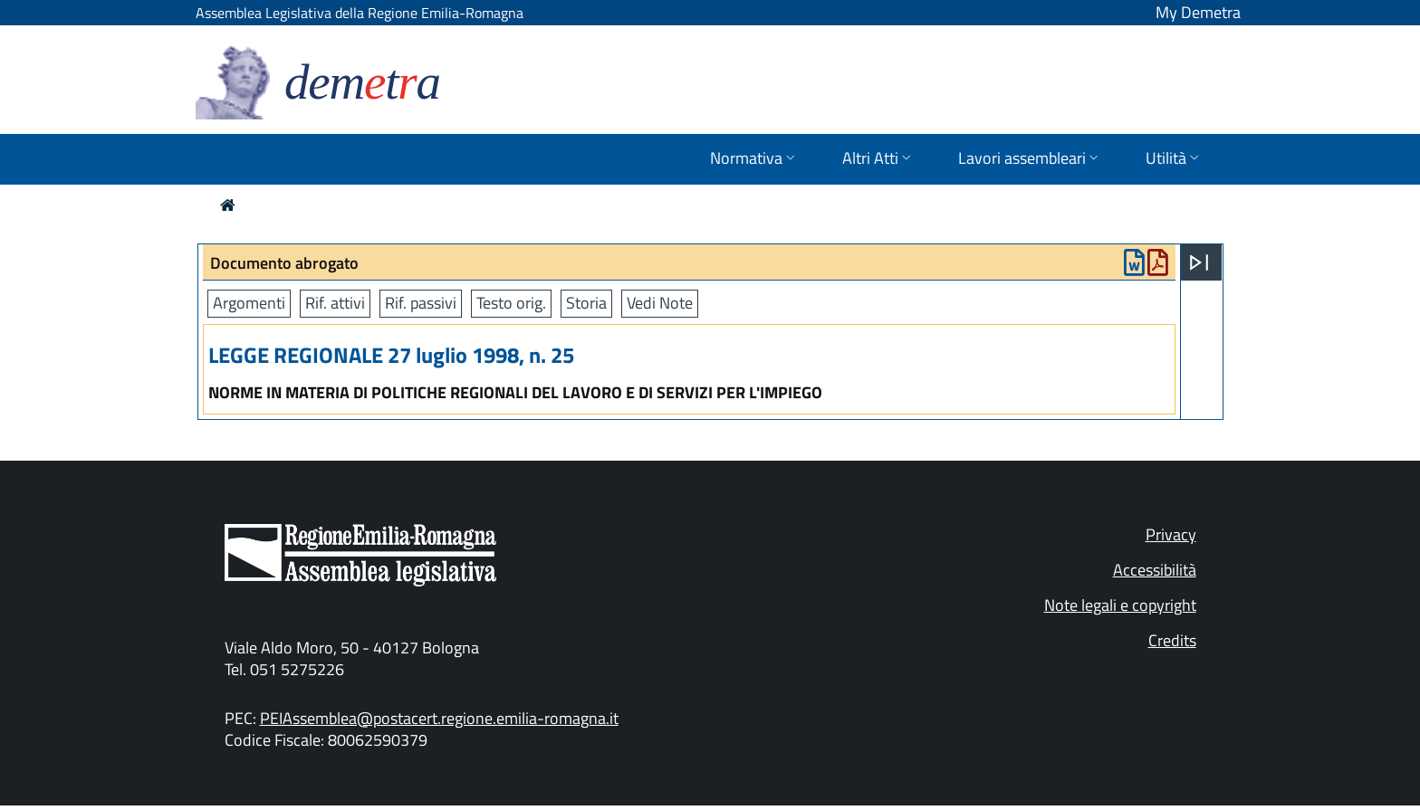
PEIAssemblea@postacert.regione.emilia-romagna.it (439, 718)
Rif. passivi (420, 303)
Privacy (1171, 534)
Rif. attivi (335, 303)
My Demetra (1198, 12)
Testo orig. (511, 303)
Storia (586, 303)
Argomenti (249, 303)
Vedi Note (660, 303)
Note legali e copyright (1120, 605)
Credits (1172, 640)
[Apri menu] (1199, 262)
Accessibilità (1154, 569)
